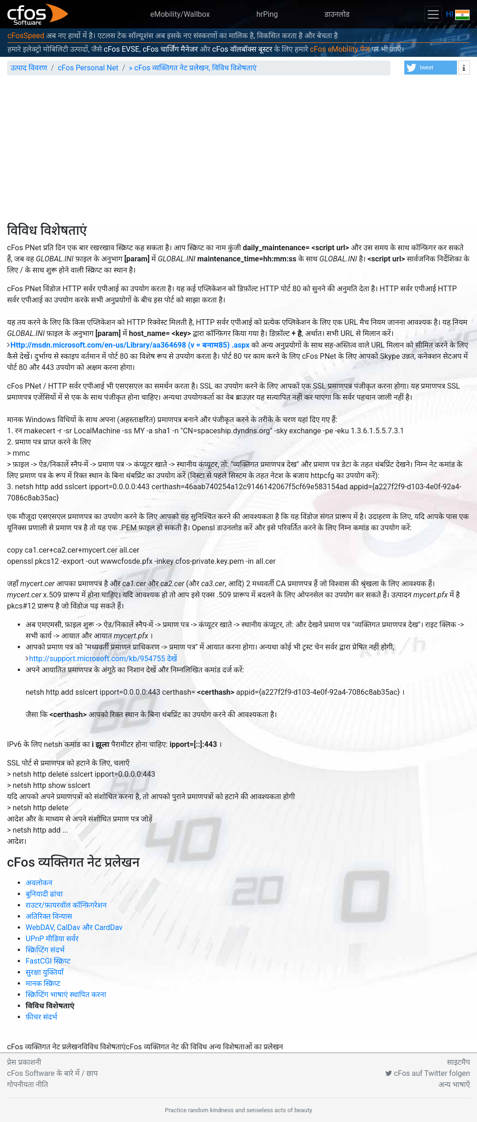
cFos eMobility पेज (339, 49)
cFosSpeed (25, 35)
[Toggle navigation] (433, 14)
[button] (430, 68)
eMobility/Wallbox (180, 14)
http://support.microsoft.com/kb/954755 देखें (103, 658)
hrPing (267, 14)
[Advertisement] (238, 153)
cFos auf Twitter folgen (427, 1073)
